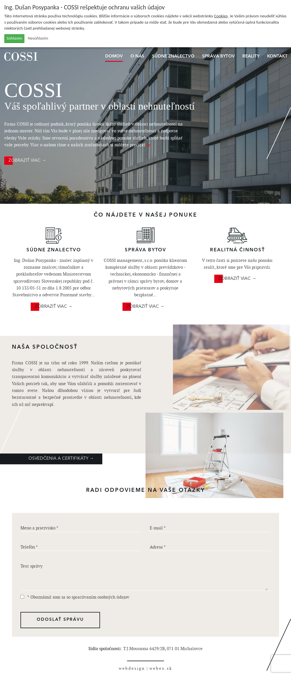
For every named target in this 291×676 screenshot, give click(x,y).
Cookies (221, 16)
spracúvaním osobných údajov (100, 597)
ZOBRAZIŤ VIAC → (27, 161)
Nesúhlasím (38, 38)
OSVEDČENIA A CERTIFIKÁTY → (61, 459)
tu (148, 144)
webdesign (132, 668)
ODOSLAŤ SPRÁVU (60, 620)
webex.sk (160, 668)
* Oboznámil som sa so (74, 597)
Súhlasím (14, 38)
